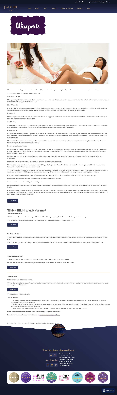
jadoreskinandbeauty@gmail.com (50, 315)
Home (29, 8)
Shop (88, 8)
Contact (80, 8)
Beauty (55, 8)
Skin (46, 8)
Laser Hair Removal (67, 8)
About (37, 8)
